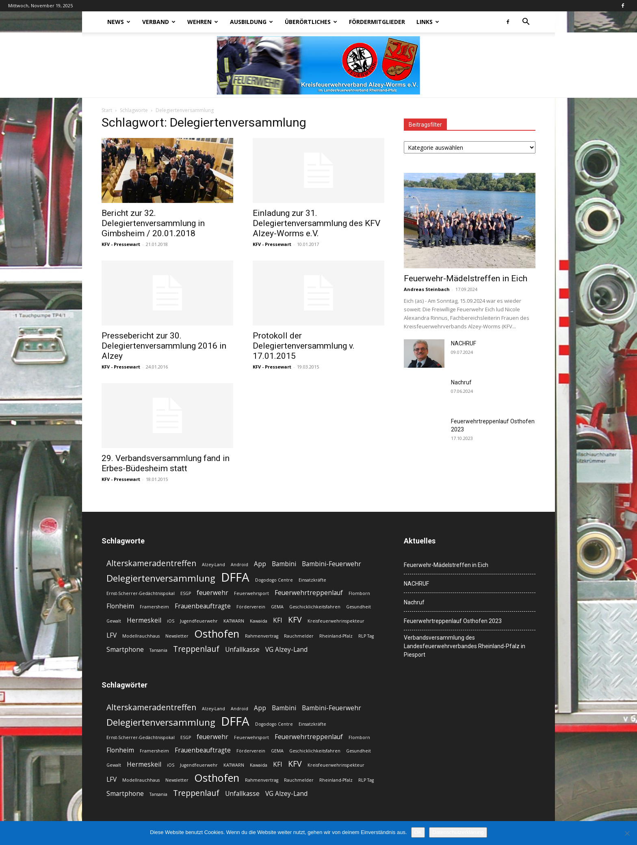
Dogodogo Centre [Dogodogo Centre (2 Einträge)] (274, 580)
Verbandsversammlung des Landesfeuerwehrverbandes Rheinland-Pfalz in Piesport (464, 646)
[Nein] (627, 833)
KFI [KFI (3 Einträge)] (277, 620)
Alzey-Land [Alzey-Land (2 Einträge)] (213, 564)
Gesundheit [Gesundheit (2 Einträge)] (358, 607)
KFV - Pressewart (121, 244)
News (118, 22)
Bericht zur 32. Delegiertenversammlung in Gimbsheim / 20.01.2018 (153, 223)
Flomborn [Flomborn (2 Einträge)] (359, 593)
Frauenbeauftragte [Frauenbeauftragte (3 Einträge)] (203, 606)
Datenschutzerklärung (457, 832)
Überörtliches (311, 22)
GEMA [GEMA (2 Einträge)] (277, 607)
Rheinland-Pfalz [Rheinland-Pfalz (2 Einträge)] (336, 636)
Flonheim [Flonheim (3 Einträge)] (120, 606)
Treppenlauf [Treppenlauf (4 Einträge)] (196, 649)
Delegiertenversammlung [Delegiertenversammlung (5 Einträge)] (160, 578)
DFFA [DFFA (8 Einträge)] (235, 577)
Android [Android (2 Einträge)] (239, 564)
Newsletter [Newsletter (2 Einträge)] (176, 636)
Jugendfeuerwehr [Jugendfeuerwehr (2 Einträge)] (199, 621)
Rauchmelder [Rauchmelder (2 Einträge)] (299, 636)
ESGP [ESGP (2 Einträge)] (185, 593)
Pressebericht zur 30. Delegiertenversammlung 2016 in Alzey (164, 346)
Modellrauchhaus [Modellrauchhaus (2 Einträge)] (141, 636)
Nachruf (461, 382)
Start (107, 110)
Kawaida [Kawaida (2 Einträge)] (258, 621)
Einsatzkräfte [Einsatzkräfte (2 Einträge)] (312, 580)
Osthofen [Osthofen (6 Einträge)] (216, 633)
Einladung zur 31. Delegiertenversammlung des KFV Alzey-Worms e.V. (316, 223)
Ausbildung (251, 22)
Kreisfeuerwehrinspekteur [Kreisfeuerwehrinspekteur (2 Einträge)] (336, 621)
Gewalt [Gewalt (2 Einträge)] (113, 621)
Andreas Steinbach (427, 289)
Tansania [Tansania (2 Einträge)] (158, 650)
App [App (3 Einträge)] (260, 564)
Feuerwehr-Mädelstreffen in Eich (465, 278)
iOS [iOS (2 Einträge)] (170, 621)
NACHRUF (463, 343)
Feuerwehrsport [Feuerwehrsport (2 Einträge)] (251, 593)
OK (418, 832)
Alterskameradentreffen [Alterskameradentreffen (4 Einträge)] (151, 563)
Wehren (202, 22)
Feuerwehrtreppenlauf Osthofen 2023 (453, 621)
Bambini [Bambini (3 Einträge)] (284, 564)
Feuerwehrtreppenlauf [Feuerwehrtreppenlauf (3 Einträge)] (309, 592)
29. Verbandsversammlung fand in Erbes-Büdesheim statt (166, 463)
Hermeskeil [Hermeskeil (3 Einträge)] (144, 620)
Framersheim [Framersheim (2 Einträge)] (154, 607)
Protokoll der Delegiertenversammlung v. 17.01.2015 (304, 346)
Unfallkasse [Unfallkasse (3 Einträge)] (242, 649)
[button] (525, 22)
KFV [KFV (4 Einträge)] (295, 619)
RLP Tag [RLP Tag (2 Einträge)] (366, 636)
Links (427, 22)
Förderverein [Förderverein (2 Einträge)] (250, 607)
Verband (159, 22)
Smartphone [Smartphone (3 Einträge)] (125, 649)
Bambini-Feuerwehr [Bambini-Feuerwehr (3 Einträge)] (331, 564)
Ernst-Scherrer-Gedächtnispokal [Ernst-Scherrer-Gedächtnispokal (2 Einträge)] (140, 593)
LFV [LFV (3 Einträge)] (111, 635)
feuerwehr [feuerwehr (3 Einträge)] (212, 592)
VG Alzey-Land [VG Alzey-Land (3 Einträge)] (286, 649)
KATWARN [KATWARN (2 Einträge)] (233, 621)
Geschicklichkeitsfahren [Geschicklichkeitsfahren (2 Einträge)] (314, 607)
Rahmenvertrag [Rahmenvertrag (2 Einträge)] (261, 636)
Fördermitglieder (377, 22)
